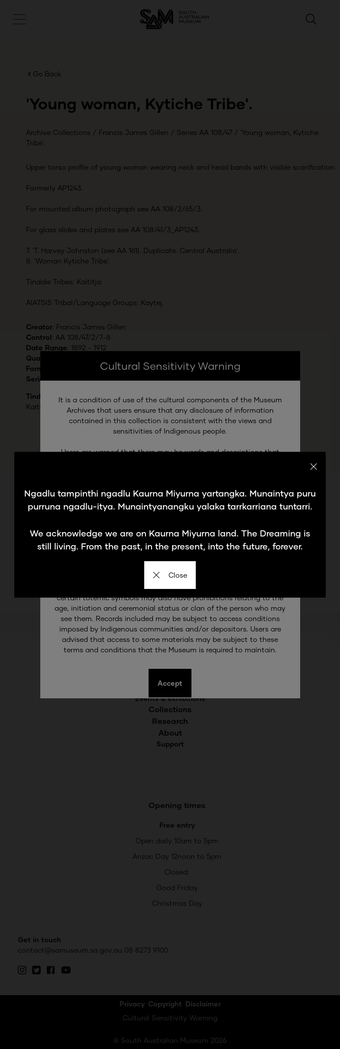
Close (170, 575)
